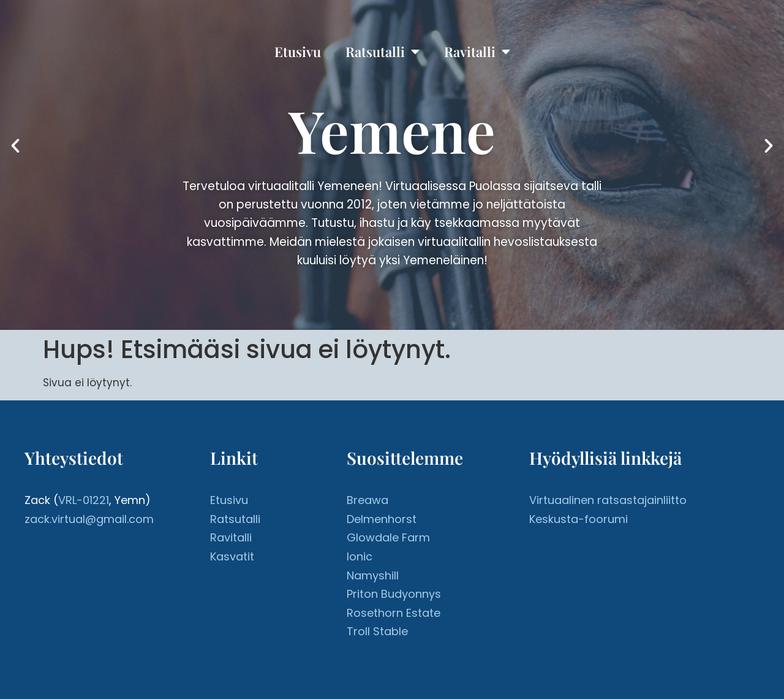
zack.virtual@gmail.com (89, 519)
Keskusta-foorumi (578, 519)
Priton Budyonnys (394, 594)
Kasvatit (232, 556)
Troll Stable (377, 631)
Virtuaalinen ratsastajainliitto (608, 500)
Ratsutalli (382, 51)
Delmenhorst (382, 519)
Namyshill (373, 575)
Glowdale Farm (388, 537)
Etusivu (297, 51)
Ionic (359, 556)
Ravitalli (477, 51)
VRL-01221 (83, 500)
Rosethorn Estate (393, 613)
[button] (15, 146)
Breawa (367, 500)
